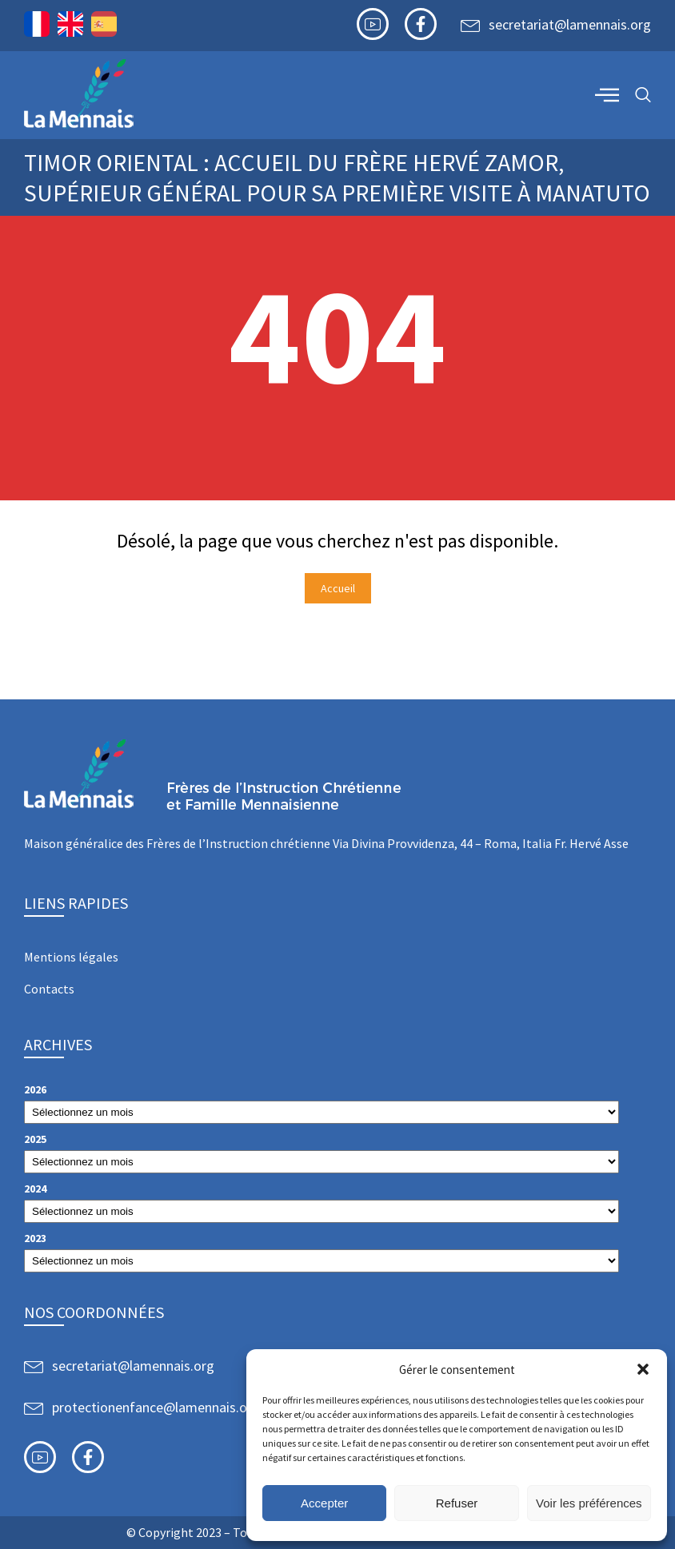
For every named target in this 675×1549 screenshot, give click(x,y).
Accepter (324, 1503)
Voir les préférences (589, 1503)
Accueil (338, 588)
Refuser (457, 1503)
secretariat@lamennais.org (570, 24)
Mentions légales (71, 957)
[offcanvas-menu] (607, 94)
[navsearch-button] (643, 96)
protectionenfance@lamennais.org (156, 1407)
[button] (643, 1369)
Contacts (49, 989)
